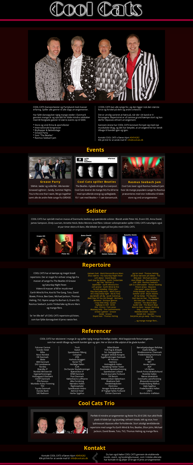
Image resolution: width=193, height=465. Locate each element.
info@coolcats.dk (135, 140)
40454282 (134, 137)
